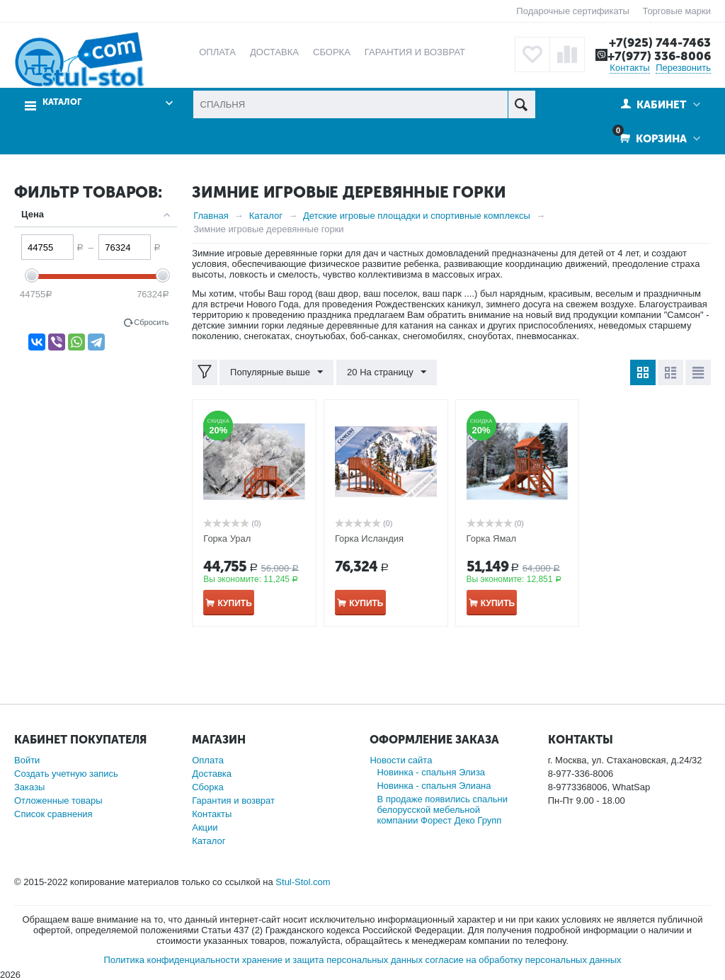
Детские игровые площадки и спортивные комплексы (416, 215)
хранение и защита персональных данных (332, 960)
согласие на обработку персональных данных (524, 960)
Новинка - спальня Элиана (434, 785)
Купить (234, 603)
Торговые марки (676, 11)
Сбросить (151, 322)
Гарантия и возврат (233, 800)
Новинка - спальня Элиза (431, 772)
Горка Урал (227, 538)
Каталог (61, 102)
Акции (204, 827)
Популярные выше (276, 372)
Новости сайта (401, 760)
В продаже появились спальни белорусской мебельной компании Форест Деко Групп (442, 810)
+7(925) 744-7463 (660, 42)
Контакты (629, 67)
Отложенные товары (58, 800)
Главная (210, 215)
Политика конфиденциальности (171, 960)
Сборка (208, 787)
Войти (27, 760)
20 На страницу (386, 372)
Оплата (208, 760)
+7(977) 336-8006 (659, 56)
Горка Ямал (492, 538)
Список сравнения (53, 814)
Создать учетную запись (66, 773)
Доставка (212, 773)
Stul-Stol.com (302, 882)
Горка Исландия (369, 538)
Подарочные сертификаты (572, 11)
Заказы (29, 787)
